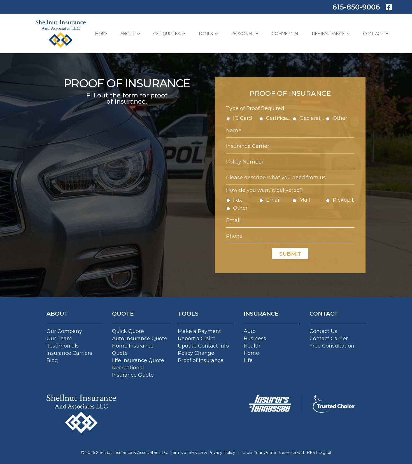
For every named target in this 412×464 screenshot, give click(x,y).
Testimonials (62, 346)
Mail (303, 196)
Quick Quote (128, 331)
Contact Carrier (328, 338)
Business (255, 338)
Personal (242, 33)
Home (101, 33)
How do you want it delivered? (268, 188)
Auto (250, 331)
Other (333, 126)
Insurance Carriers (69, 353)
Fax (245, 196)
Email (275, 196)
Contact (373, 33)
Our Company (64, 331)
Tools (205, 33)
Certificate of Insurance (280, 126)
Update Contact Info (203, 346)
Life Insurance (328, 33)
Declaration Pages (309, 126)
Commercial (285, 33)
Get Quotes (166, 33)
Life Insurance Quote (138, 360)
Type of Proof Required (260, 117)
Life (248, 360)
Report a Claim (197, 338)
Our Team (59, 338)
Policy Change (196, 353)
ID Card (249, 126)
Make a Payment (199, 331)
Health (252, 346)
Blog (52, 360)
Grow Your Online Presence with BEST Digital (286, 452)
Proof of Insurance (201, 360)
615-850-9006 (356, 7)
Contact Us (323, 331)
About (127, 33)
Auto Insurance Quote (139, 338)
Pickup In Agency (337, 196)
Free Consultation (331, 346)
